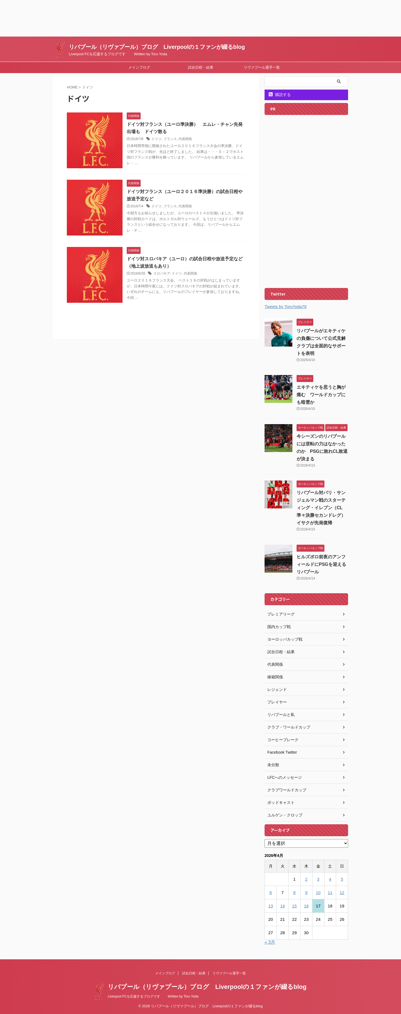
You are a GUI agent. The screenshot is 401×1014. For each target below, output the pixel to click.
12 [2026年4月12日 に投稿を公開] (342, 892)
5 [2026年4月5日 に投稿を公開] (342, 879)
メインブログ (139, 67)
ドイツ (156, 139)
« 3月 (270, 942)
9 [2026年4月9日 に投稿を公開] (306, 892)
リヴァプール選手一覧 (262, 67)
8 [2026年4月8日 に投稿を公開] (294, 892)
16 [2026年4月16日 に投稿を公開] (306, 906)
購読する (280, 94)
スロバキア (161, 273)
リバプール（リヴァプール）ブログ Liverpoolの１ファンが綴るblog (157, 47)
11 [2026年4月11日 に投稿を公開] (330, 892)
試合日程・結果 (200, 67)
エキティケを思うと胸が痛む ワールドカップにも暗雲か (321, 395)
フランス (170, 139)
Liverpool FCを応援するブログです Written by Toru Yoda (153, 996)
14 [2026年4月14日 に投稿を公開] (282, 906)
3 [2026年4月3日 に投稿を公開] (318, 879)
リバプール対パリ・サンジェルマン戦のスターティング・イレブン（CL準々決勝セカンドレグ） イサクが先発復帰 (323, 507)
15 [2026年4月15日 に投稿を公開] (294, 906)
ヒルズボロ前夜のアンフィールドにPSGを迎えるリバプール (321, 564)
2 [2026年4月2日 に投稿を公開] (306, 879)
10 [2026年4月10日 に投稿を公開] (318, 892)
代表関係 (185, 139)
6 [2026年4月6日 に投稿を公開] (271, 892)
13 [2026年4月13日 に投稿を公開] (270, 906)
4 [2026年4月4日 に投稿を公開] (330, 879)
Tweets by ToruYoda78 (286, 306)
